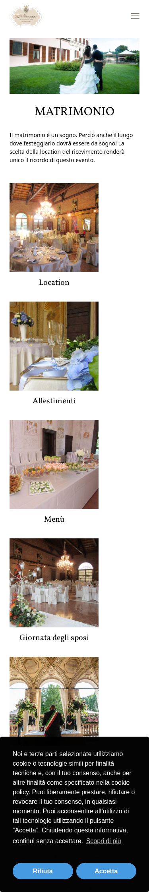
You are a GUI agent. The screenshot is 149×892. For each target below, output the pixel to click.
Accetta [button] (106, 871)
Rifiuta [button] (43, 871)
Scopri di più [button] (103, 841)
